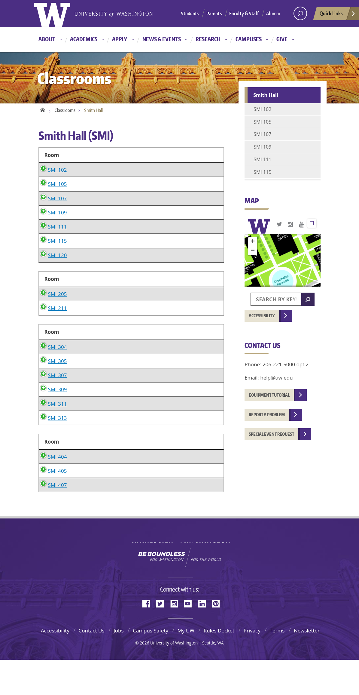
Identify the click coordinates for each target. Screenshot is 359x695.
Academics (83, 38)
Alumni (273, 14)
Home (42, 108)
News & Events (161, 38)
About (46, 38)
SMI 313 (51, 453)
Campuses (249, 38)
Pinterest (218, 638)
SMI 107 (51, 207)
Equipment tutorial (269, 395)
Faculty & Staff (244, 14)
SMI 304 (51, 373)
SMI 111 (51, 235)
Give (282, 38)
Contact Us (92, 665)
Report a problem (267, 414)
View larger (311, 223)
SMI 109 (51, 221)
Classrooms (65, 110)
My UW (186, 665)
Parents (214, 14)
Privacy (252, 665)
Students (190, 14)
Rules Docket (219, 665)
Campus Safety (150, 665)
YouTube (190, 638)
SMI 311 (51, 438)
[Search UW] (300, 13)
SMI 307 (51, 410)
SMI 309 (51, 424)
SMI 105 (51, 192)
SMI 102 (51, 169)
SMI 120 (51, 263)
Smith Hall (265, 95)
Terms (277, 665)
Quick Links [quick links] (338, 15)
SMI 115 (51, 249)
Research (208, 38)
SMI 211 (51, 325)
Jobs (118, 665)
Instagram (176, 638)
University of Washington (179, 573)
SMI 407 (51, 520)
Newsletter (307, 665)
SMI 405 (51, 506)
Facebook (148, 638)
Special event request (271, 434)
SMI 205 (51, 302)
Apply (119, 38)
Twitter (162, 638)
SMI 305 (51, 396)
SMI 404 (51, 491)
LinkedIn (204, 638)
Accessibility (262, 315)
